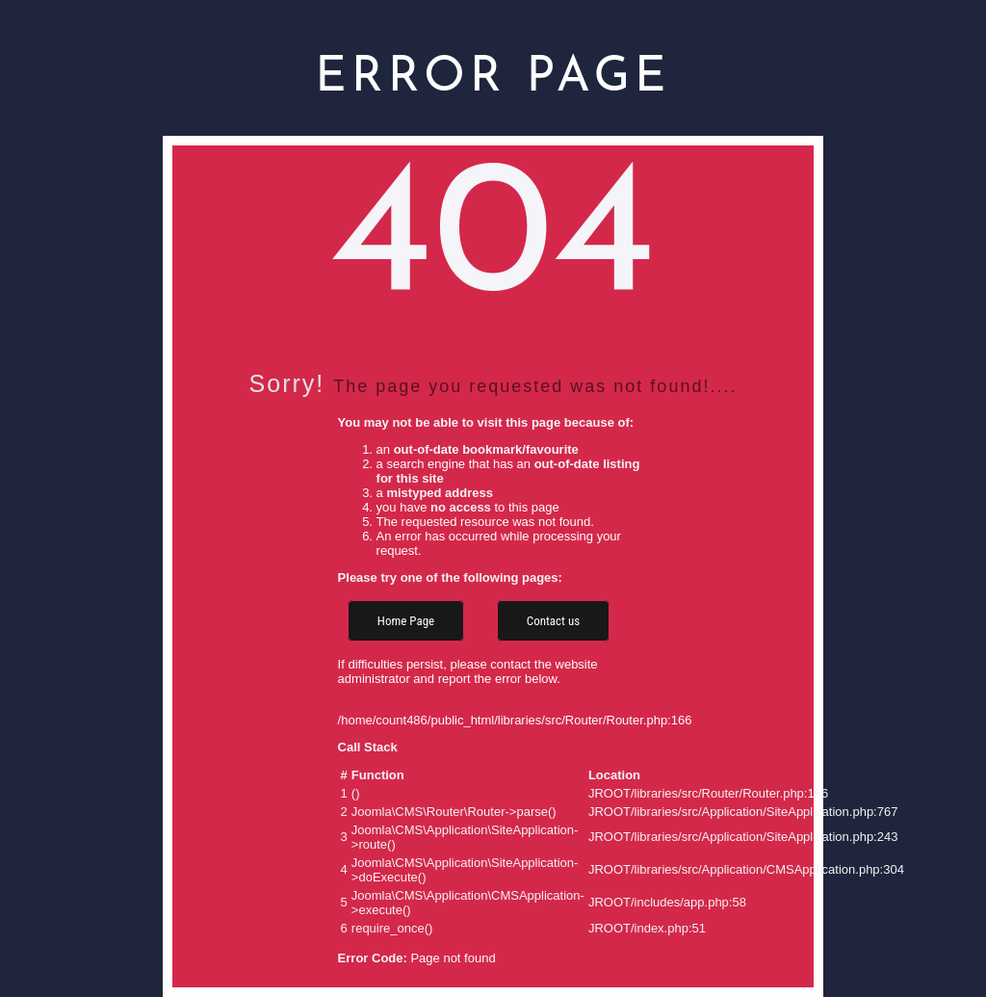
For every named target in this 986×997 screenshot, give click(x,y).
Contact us (553, 621)
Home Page (405, 621)
